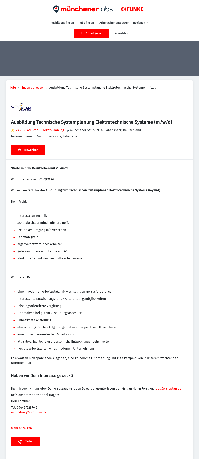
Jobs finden (86, 23)
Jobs (13, 87)
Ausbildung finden (62, 23)
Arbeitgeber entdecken (114, 23)
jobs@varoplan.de (168, 388)
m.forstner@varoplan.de (29, 412)
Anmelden (121, 33)
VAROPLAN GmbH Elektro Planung (40, 130)
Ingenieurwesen (33, 87)
